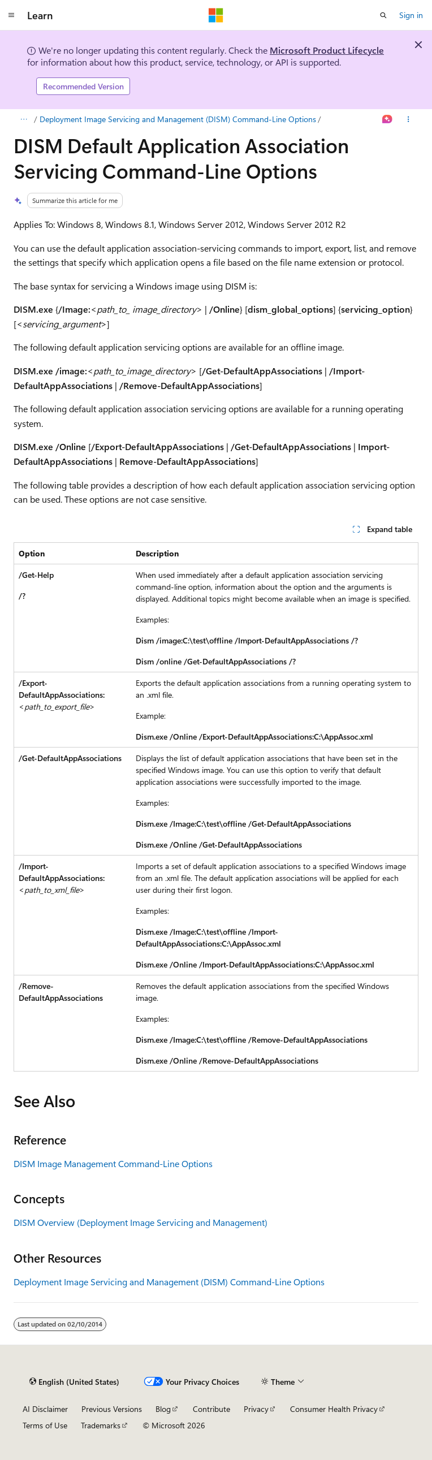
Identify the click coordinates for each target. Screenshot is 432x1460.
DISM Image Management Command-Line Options (113, 1163)
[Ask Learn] (388, 119)
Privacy (256, 1408)
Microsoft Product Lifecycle (327, 50)
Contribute (211, 1408)
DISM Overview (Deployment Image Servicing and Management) (140, 1222)
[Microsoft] (216, 15)
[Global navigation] (11, 15)
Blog (163, 1408)
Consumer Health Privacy (334, 1408)
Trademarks (100, 1425)
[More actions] (408, 119)
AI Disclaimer (45, 1408)
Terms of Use (45, 1425)
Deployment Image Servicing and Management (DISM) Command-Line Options (178, 119)
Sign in (411, 15)
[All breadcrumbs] (23, 119)
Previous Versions (111, 1408)
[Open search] (383, 15)
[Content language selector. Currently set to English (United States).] (74, 1381)
